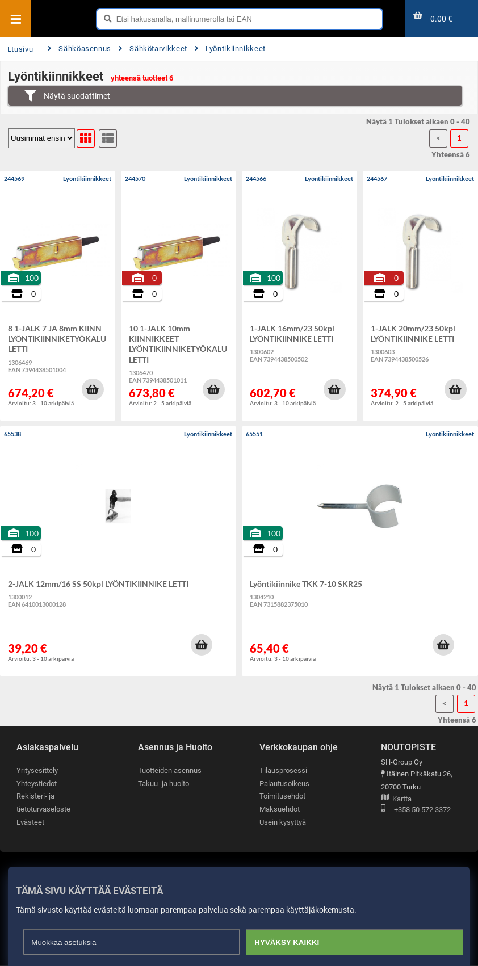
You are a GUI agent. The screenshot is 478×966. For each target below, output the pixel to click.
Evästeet (30, 822)
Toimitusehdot (282, 796)
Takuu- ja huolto (163, 783)
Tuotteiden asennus (170, 770)
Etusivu (20, 49)
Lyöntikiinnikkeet (230, 48)
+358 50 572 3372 (416, 810)
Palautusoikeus (284, 783)
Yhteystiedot (36, 783)
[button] (92, 389)
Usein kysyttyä (282, 822)
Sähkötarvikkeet (153, 48)
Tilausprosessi (283, 770)
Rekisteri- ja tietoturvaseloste (43, 802)
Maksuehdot (279, 809)
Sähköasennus (79, 48)
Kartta (396, 799)
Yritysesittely (37, 770)
